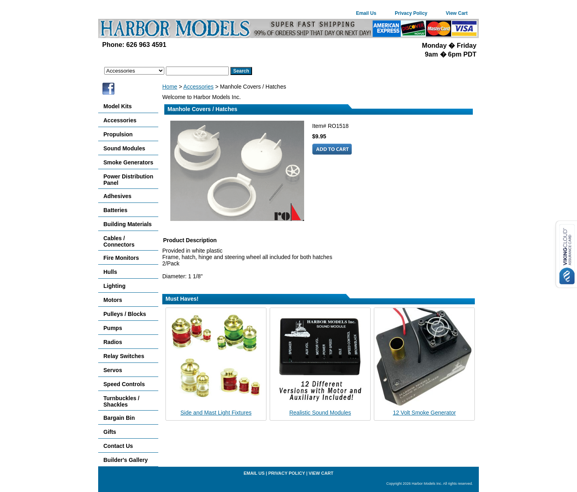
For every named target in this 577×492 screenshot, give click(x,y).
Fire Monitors (121, 258)
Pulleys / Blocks (124, 314)
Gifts (109, 432)
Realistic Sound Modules (320, 412)
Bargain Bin (119, 418)
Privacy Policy (411, 13)
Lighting (114, 286)
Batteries (115, 210)
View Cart (457, 13)
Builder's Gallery (125, 460)
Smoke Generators (128, 162)
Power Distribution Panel (128, 179)
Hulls (110, 272)
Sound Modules (124, 148)
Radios (112, 342)
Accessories (199, 86)
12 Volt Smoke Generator (424, 412)
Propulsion (118, 134)
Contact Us (118, 446)
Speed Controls (124, 384)
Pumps (112, 328)
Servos (112, 370)
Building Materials (127, 224)
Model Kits (117, 106)
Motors (112, 300)
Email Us (366, 13)
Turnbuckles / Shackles (121, 401)
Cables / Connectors (119, 241)
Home (169, 86)
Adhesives (117, 196)
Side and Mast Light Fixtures (215, 412)
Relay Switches (123, 356)
